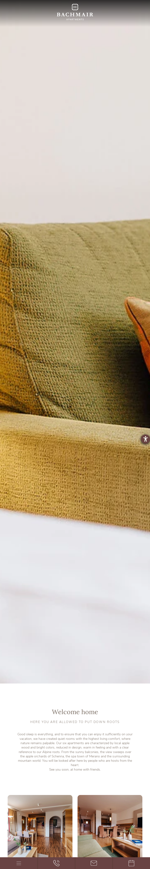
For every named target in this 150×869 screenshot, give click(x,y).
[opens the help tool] (145, 439)
